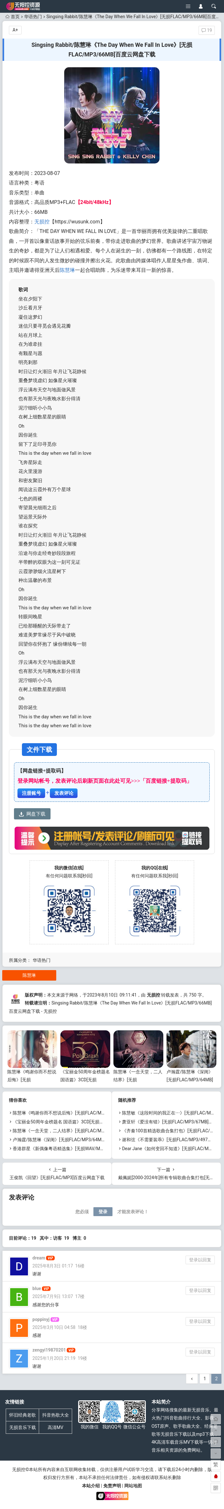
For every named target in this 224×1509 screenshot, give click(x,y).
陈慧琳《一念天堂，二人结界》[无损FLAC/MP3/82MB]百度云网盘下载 (83, 1130)
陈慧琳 (67, 270)
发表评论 (63, 793)
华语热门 (33, 16)
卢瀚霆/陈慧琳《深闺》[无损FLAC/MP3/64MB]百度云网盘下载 (189, 1079)
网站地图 (133, 1485)
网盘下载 (32, 814)
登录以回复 (200, 1259)
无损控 (42, 222)
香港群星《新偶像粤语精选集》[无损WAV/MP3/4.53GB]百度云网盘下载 (83, 1148)
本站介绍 (91, 1485)
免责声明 (112, 1485)
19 (206, 30)
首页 (12, 16)
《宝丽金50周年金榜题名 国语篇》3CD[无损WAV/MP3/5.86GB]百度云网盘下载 (90, 1121)
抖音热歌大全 (55, 1415)
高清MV (55, 1427)
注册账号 (31, 793)
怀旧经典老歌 (22, 1415)
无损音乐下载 (22, 1427)
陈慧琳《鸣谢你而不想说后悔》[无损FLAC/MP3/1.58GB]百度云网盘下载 (84, 1112)
